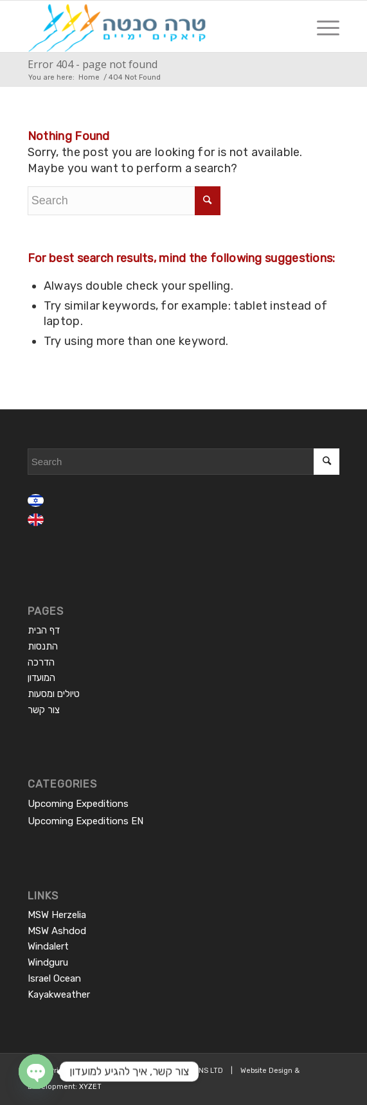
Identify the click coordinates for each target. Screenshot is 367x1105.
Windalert (48, 946)
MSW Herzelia (57, 915)
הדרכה (41, 662)
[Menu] (321, 26)
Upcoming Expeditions (78, 803)
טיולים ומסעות (54, 694)
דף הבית (44, 630)
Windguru (48, 962)
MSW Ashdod (57, 931)
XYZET (90, 1087)
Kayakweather (59, 994)
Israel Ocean (54, 978)
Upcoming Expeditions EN (85, 821)
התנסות (43, 646)
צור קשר (44, 710)
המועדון (41, 678)
